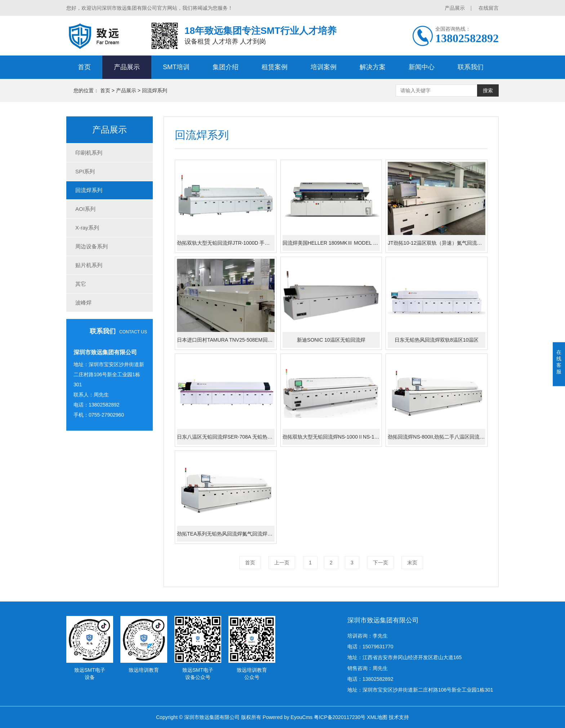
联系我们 (471, 67)
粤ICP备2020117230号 (339, 717)
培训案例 (324, 67)
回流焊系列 (154, 90)
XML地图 (377, 717)
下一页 (380, 562)
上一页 (281, 562)
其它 (80, 284)
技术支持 (399, 717)
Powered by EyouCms (286, 717)
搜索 (488, 90)
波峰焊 (83, 302)
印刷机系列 (88, 153)
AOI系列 (85, 209)
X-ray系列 (87, 228)
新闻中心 (422, 67)
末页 (412, 562)
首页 (84, 67)
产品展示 (455, 8)
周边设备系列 (91, 246)
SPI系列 (85, 171)
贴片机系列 (88, 265)
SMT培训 (176, 67)
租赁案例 (275, 67)
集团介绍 (226, 67)
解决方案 (373, 67)
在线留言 (489, 8)
